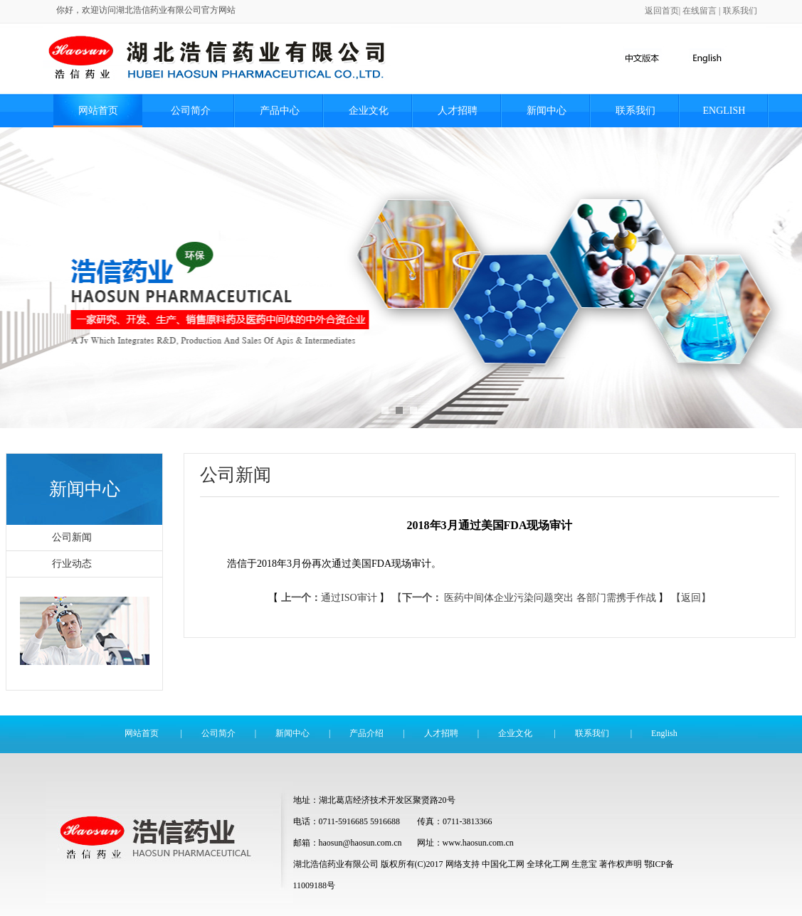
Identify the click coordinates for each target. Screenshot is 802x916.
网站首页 (98, 110)
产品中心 (280, 110)
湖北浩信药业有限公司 (336, 864)
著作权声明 (620, 864)
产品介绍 (366, 733)
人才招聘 (457, 110)
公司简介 (191, 110)
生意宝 (584, 864)
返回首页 (662, 11)
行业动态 (72, 563)
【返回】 (691, 597)
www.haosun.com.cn (478, 843)
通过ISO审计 (328, 597)
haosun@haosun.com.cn (361, 843)
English (724, 110)
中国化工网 (503, 864)
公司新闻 (72, 537)
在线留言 (699, 11)
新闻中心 (546, 110)
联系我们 (740, 11)
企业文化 (369, 110)
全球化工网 (548, 864)
